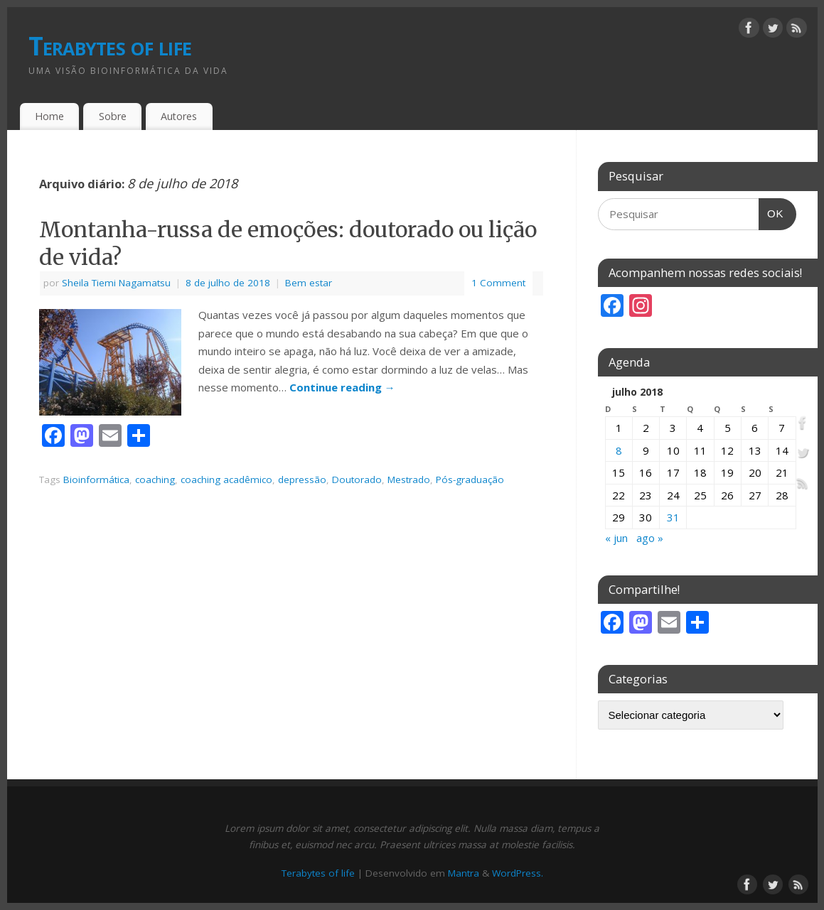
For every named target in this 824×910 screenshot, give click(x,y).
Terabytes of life (110, 45)
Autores (179, 116)
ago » (649, 538)
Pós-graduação (470, 479)
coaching (155, 479)
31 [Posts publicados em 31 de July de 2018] (673, 517)
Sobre (113, 116)
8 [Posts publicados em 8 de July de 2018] (619, 450)
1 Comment (498, 282)
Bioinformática (96, 479)
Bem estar (308, 282)
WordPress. (517, 873)
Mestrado (408, 479)
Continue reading (342, 387)
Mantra (463, 873)
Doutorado (357, 479)
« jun (616, 538)
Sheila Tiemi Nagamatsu (116, 282)
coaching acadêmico (226, 479)
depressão (302, 479)
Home (49, 116)
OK (771, 209)
